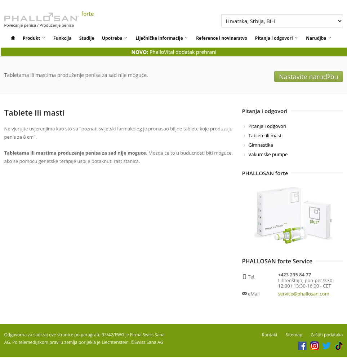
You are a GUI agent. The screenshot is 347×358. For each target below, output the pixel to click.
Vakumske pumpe (268, 155)
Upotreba (115, 38)
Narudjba (319, 38)
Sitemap (294, 335)
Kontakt (269, 335)
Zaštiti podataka (327, 335)
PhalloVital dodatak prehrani (174, 51)
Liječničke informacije (161, 38)
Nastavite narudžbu (315, 75)
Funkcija (62, 38)
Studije (86, 38)
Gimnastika (261, 145)
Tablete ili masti (266, 136)
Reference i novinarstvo (221, 38)
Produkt (34, 38)
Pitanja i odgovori (276, 38)
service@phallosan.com (303, 294)
